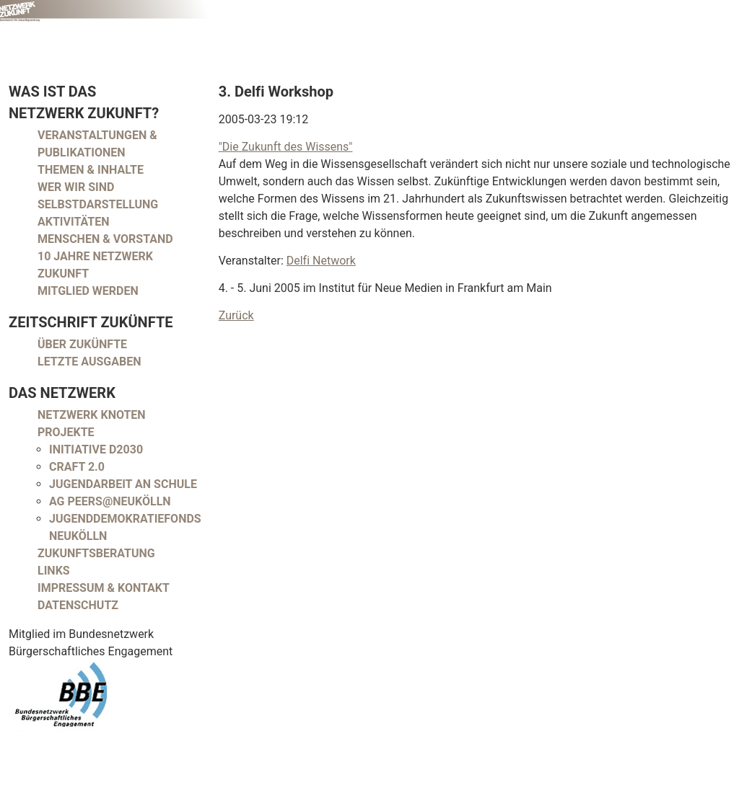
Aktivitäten (74, 222)
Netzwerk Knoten (92, 415)
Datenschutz (78, 605)
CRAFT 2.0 (77, 467)
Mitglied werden (88, 291)
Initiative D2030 (96, 449)
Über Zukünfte (82, 344)
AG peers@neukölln (110, 501)
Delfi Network (321, 260)
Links (54, 570)
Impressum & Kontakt (104, 588)
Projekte (66, 432)
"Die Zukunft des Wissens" (286, 147)
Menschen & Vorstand (105, 239)
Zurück (236, 315)
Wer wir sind (76, 187)
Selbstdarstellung (98, 204)
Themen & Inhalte (91, 170)
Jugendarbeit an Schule (123, 484)
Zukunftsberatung (96, 553)
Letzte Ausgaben (89, 361)
